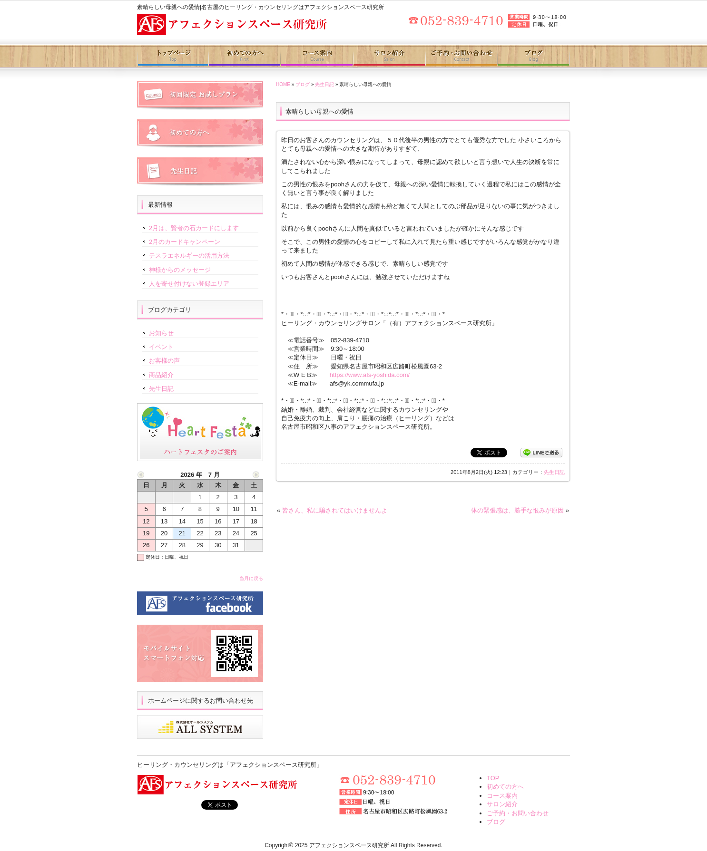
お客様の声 (164, 360)
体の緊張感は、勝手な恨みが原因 (517, 510)
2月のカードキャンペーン (184, 241)
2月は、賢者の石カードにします (194, 228)
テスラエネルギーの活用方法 (189, 255)
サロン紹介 (388, 56)
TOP (493, 778)
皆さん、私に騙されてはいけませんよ (334, 510)
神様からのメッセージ (180, 269)
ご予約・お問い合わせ (460, 56)
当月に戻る (251, 578)
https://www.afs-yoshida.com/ (370, 374)
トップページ (173, 56)
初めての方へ (245, 56)
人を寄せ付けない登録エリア (189, 283)
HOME (283, 84)
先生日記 (324, 84)
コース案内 (317, 56)
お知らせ (161, 333)
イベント (161, 346)
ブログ (533, 56)
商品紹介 (161, 374)
